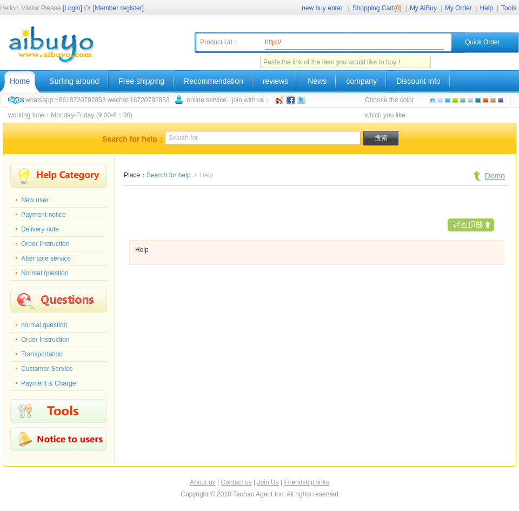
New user (35, 200)
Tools (508, 8)
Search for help (168, 175)
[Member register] (118, 8)
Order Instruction (45, 244)
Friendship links (306, 482)
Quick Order (482, 42)
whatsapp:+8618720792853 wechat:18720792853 (97, 100)
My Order (458, 8)
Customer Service (46, 369)
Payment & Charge (48, 383)
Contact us (236, 482)
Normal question (44, 273)
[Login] (72, 8)
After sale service (46, 258)
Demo (495, 175)
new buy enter (322, 8)
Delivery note (40, 229)
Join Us (268, 482)
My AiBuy (423, 8)
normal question (44, 325)
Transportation (42, 354)
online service (207, 100)
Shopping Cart (377, 8)
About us (202, 482)
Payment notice (43, 214)
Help (487, 8)
